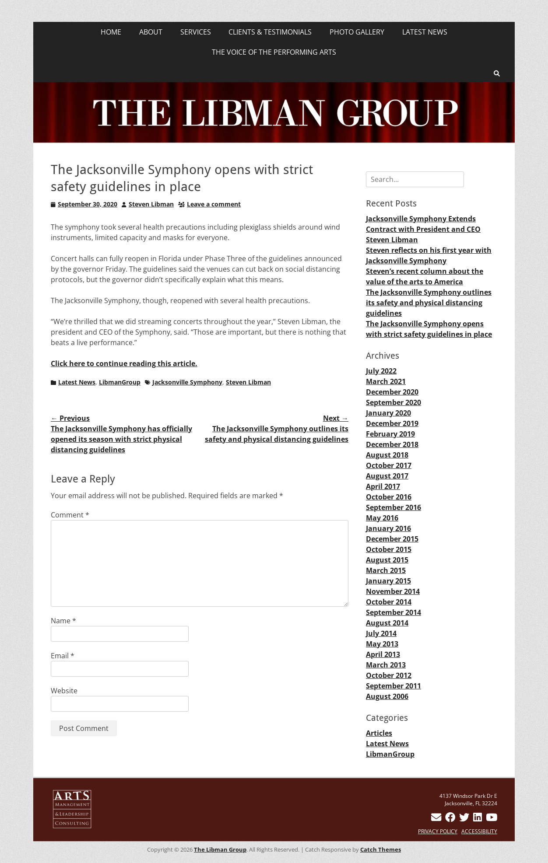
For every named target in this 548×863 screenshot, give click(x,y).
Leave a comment (214, 204)
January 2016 (388, 528)
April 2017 (383, 486)
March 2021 (386, 381)
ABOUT (150, 32)
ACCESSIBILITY (479, 831)
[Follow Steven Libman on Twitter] (464, 819)
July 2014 (381, 633)
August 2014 (387, 623)
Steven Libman (151, 204)
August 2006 (387, 696)
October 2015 (388, 549)
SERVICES (195, 32)
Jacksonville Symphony (187, 382)
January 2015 (388, 581)
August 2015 (387, 560)
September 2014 (393, 612)
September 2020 (393, 402)
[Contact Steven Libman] (436, 819)
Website (64, 690)
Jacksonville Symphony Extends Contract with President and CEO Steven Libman (423, 229)
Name (63, 620)
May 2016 (382, 518)
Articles (379, 733)
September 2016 (393, 507)
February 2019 (390, 434)
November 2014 (393, 591)
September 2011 (393, 686)
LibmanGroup (120, 382)
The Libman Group (220, 849)
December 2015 (392, 539)
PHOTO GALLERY (357, 32)
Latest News (76, 382)
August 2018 (387, 455)
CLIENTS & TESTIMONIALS (270, 32)
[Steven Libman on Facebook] (450, 819)
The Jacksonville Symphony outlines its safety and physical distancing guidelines (429, 302)
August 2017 (387, 476)
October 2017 (388, 465)
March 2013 (386, 665)
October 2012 (388, 675)
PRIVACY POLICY (437, 831)
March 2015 (386, 570)
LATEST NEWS (424, 32)
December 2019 (392, 423)
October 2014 (388, 602)
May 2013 (382, 644)
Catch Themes (380, 849)
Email (62, 655)
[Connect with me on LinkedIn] (477, 819)
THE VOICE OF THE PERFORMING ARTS (274, 52)
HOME (111, 32)
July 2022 (381, 371)
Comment (70, 515)
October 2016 (388, 497)
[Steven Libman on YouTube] (491, 819)
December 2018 (392, 444)
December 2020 (392, 392)
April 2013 (383, 654)
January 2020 (388, 413)
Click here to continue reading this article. (124, 363)
